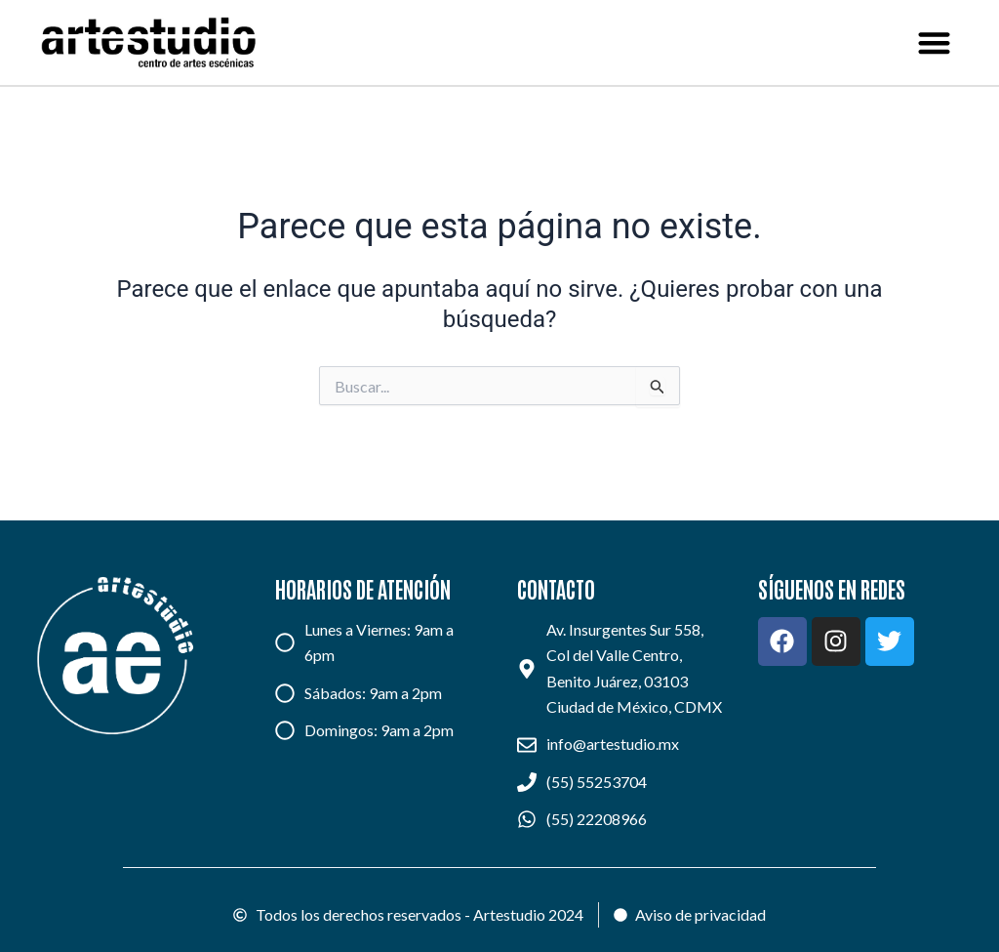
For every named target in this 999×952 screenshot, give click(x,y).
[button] (935, 42)
